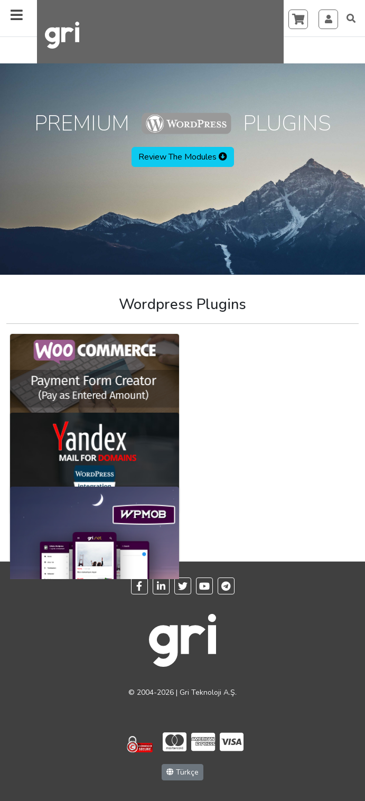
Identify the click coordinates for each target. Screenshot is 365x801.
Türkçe (182, 772)
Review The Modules (182, 157)
